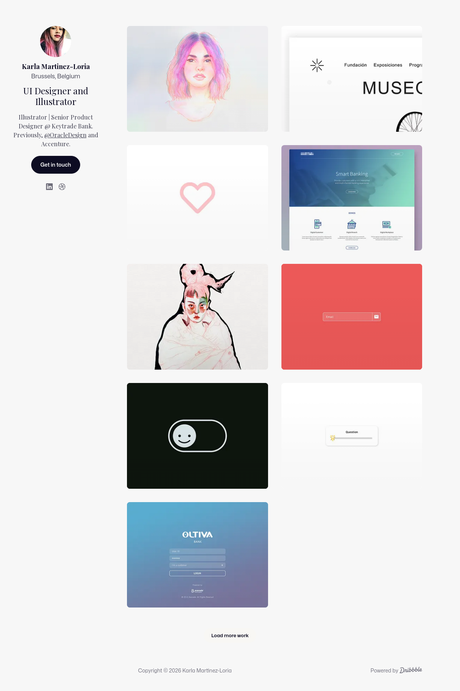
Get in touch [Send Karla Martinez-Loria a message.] (55, 164)
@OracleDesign (65, 135)
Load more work (229, 635)
